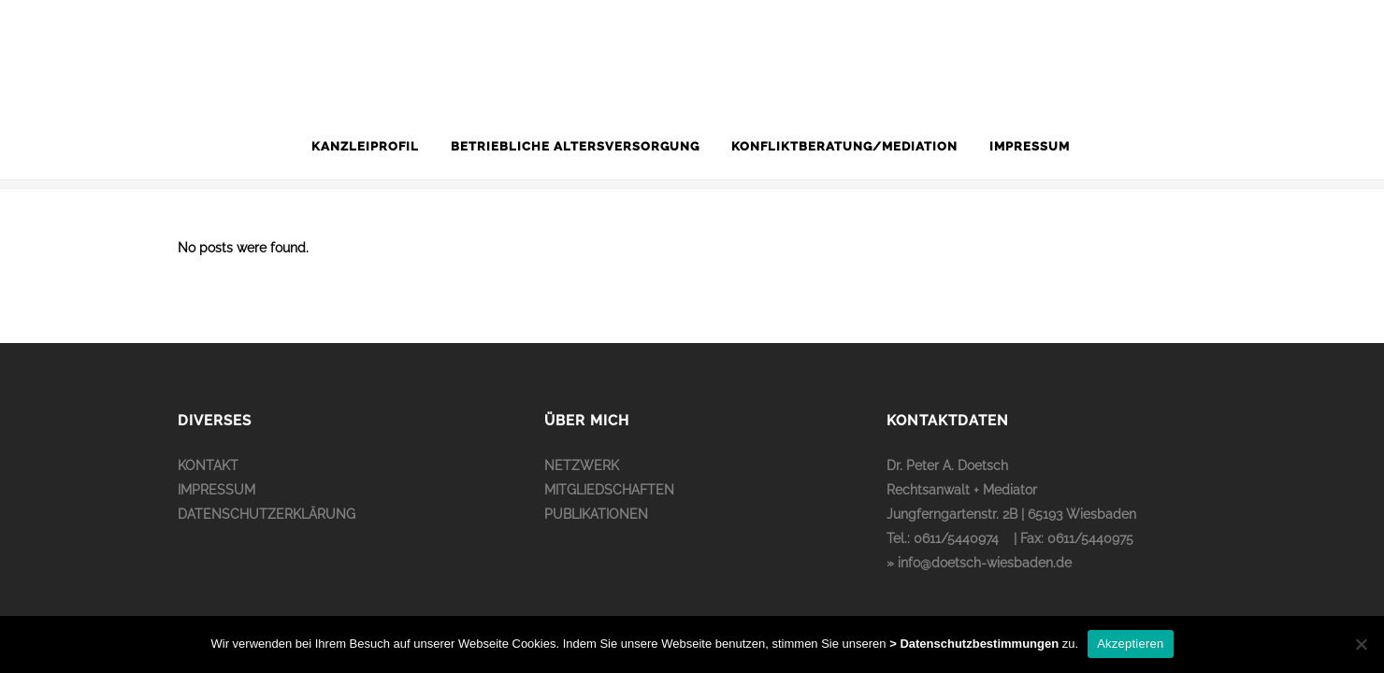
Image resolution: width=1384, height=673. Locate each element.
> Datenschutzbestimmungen (974, 644)
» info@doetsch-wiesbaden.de (979, 562)
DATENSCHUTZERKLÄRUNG (266, 514)
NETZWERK (581, 465)
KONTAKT (208, 465)
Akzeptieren (1130, 644)
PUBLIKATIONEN (596, 514)
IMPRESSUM (216, 489)
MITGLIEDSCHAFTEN (609, 489)
